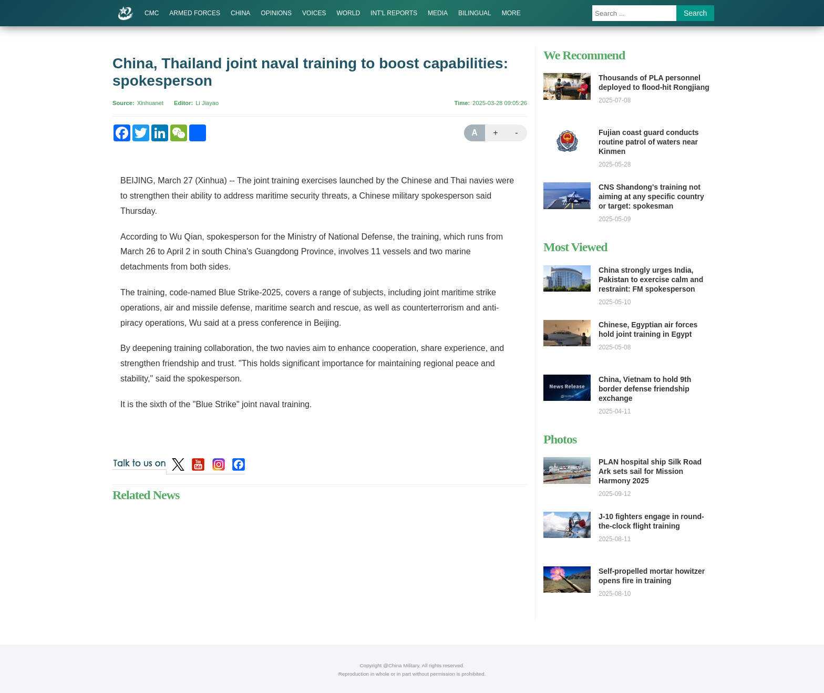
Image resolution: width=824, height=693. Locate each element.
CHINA (240, 13)
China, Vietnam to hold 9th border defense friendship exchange (645, 388)
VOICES (314, 13)
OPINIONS (276, 13)
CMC (152, 13)
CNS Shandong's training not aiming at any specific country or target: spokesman (651, 196)
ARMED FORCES (194, 13)
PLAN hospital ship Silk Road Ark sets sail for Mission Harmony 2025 (650, 471)
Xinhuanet (150, 103)
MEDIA (438, 13)
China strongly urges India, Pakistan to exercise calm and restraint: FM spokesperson (651, 279)
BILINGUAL (474, 13)
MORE (511, 13)
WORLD (348, 13)
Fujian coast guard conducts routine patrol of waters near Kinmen (649, 142)
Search (695, 13)
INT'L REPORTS (393, 13)
